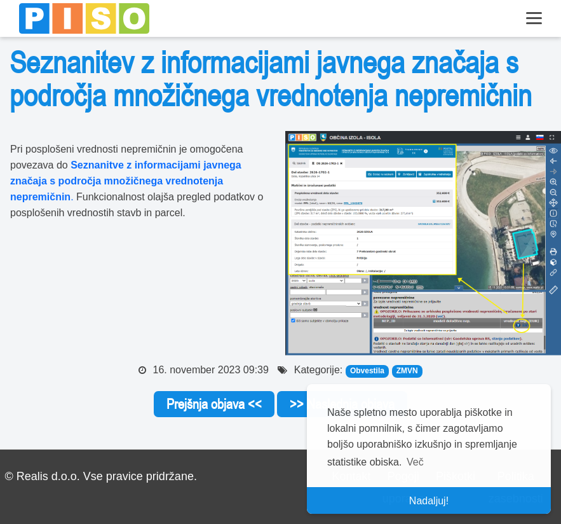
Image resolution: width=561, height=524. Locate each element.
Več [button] (415, 462)
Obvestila (367, 370)
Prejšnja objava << (214, 404)
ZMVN (407, 370)
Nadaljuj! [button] (429, 500)
